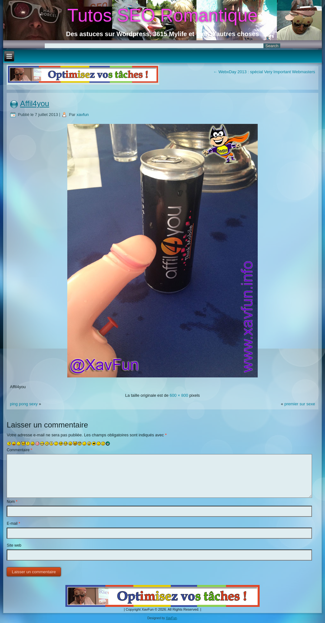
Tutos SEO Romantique (162, 15)
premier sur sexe (299, 403)
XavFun (171, 618)
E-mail (13, 523)
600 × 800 (179, 395)
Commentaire (19, 450)
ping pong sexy (23, 403)
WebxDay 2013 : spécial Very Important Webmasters (264, 71)
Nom (12, 501)
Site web (14, 545)
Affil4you (34, 103)
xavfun (82, 114)
